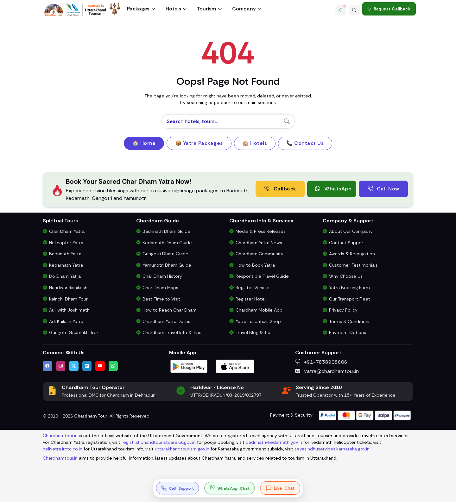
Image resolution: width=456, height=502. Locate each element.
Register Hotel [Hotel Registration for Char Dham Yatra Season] (251, 299)
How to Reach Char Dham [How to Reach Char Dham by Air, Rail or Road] (169, 310)
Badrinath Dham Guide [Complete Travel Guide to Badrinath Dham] (166, 231)
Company (244, 8)
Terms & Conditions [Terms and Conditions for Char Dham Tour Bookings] (349, 321)
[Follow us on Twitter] (74, 366)
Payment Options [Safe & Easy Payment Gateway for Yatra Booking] (347, 332)
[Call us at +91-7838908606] (177, 488)
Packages (138, 8)
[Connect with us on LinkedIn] (87, 366)
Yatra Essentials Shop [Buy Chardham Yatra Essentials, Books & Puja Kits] (258, 321)
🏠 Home (144, 143)
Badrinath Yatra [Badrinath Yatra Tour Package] (65, 254)
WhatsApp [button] (333, 188)
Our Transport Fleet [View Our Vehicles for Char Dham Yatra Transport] (349, 299)
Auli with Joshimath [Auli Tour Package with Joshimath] (69, 310)
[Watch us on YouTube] (100, 366)
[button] (337, 8)
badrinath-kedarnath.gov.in (274, 442)
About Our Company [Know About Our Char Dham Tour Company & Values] (351, 231)
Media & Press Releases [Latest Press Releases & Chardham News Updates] (261, 231)
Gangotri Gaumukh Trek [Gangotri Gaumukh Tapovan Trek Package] (74, 332)
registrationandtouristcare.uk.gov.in (159, 442)
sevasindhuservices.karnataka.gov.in (332, 449)
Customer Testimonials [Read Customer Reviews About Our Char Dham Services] (353, 265)
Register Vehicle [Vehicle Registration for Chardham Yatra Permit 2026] (252, 287)
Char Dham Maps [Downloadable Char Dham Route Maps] (160, 287)
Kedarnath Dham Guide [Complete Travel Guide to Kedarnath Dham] (167, 242)
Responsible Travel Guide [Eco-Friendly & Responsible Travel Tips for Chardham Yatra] (262, 276)
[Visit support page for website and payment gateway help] (364, 415)
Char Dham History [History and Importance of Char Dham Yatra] (162, 276)
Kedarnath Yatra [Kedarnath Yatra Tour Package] (66, 265)
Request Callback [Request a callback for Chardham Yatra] (389, 9)
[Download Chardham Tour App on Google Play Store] (189, 366)
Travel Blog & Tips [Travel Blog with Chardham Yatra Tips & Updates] (254, 332)
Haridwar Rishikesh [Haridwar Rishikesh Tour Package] (68, 287)
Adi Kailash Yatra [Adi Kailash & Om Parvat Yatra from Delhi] (66, 321)
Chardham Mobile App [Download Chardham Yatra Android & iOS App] (259, 310)
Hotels (173, 8)
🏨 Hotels (254, 143)
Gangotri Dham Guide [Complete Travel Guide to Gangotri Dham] (165, 254)
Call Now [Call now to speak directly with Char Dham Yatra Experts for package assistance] (383, 188)
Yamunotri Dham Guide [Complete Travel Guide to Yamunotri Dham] (166, 265)
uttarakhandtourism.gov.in (182, 449)
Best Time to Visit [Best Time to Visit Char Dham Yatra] (161, 299)
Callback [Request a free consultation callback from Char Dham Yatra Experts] (280, 188)
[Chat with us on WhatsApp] (113, 366)
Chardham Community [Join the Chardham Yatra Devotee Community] (259, 254)
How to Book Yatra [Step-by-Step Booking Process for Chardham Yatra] (255, 265)
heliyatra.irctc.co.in (62, 449)
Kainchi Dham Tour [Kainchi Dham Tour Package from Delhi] (68, 299)
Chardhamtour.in (60, 435)
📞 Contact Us (305, 143)
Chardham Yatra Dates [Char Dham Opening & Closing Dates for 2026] (166, 321)
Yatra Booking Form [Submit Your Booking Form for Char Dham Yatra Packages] (349, 287)
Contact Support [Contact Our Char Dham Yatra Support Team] (347, 242)
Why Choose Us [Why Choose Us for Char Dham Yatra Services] (346, 276)
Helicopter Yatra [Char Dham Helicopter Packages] (66, 242)
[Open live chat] (280, 488)
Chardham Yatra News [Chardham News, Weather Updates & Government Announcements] (259, 242)
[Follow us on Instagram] (61, 366)
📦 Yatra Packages (199, 143)
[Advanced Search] (353, 8)
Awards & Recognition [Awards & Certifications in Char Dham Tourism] (352, 254)
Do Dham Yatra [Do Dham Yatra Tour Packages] (65, 276)
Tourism (206, 8)
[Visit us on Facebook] (47, 366)
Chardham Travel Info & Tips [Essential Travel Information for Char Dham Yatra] (171, 332)
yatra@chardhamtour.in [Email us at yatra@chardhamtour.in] (327, 371)
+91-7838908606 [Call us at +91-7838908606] (321, 362)
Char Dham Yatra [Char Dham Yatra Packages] (67, 231)
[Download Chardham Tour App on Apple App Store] (235, 366)
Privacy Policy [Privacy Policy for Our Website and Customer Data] (343, 310)
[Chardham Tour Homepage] (82, 10)
